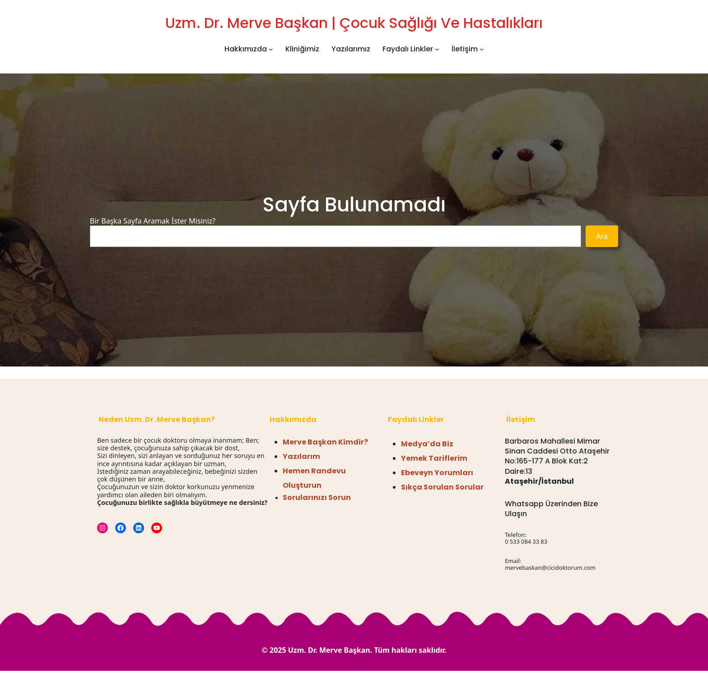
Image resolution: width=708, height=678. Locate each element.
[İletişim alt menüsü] (482, 49)
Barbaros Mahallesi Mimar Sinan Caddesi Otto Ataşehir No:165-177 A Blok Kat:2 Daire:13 (557, 456)
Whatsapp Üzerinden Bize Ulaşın (551, 509)
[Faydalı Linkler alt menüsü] (437, 49)
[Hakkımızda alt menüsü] (271, 49)
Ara (602, 236)
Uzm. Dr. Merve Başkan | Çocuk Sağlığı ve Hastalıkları (354, 23)
